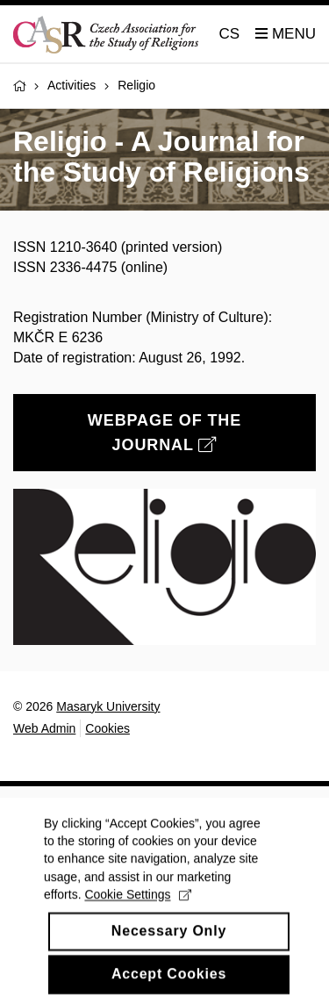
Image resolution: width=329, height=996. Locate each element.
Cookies (107, 728)
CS (229, 33)
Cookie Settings (137, 920)
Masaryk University (108, 706)
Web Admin (44, 728)
